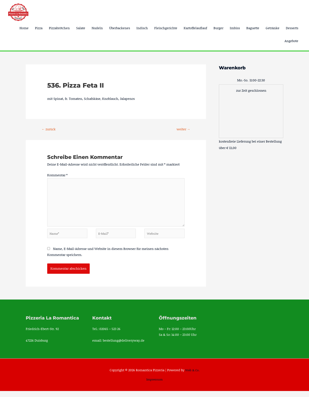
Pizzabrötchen (59, 28)
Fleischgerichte (165, 28)
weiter (182, 129)
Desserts (292, 28)
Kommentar (57, 175)
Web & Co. (192, 376)
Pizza (38, 28)
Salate (80, 28)
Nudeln (97, 28)
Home (24, 28)
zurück (50, 129)
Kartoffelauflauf (195, 28)
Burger (218, 28)
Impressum (154, 385)
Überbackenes (119, 28)
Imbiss (235, 28)
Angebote (291, 40)
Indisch (142, 28)
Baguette (252, 28)
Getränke (272, 28)
